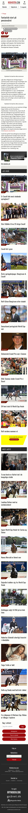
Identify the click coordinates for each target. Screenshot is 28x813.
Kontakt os (13, 780)
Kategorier (14, 731)
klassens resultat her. (9, 131)
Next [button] (25, 61)
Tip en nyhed (14, 735)
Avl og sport (4, 219)
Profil (3, 192)
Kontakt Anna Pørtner (14, 439)
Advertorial (4, 605)
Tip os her (7, 780)
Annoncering (19, 780)
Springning (4, 36)
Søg (22, 727)
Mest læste (14, 739)
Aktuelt (3, 244)
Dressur (3, 402)
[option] (14, 62)
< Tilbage (3, 13)
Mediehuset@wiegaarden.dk (17, 771)
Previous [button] (3, 61)
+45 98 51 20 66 (7, 771)
